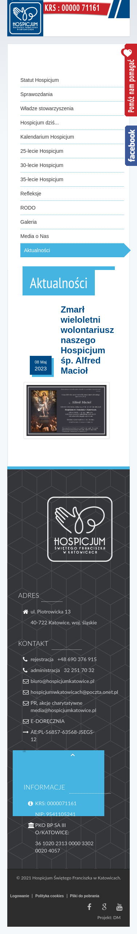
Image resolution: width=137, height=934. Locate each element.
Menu (120, 27)
